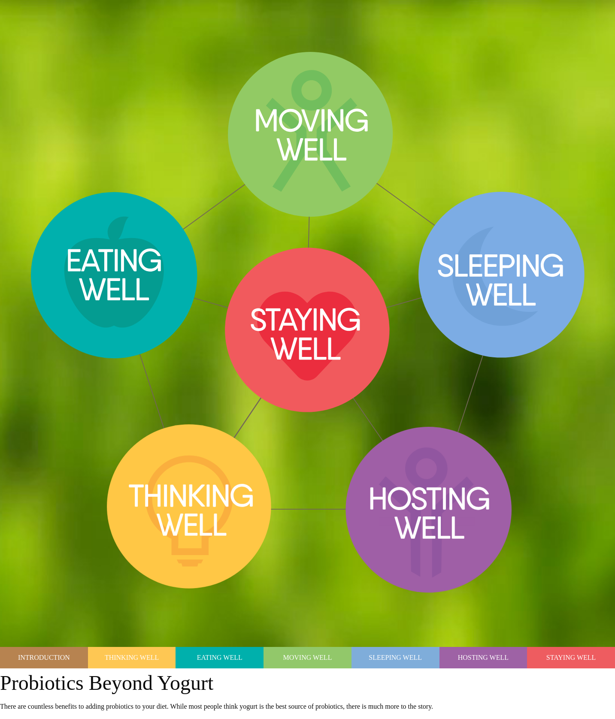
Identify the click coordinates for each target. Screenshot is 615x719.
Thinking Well (132, 657)
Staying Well (571, 657)
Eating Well (219, 657)
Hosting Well (483, 657)
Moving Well (307, 657)
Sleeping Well (395, 657)
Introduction (44, 657)
